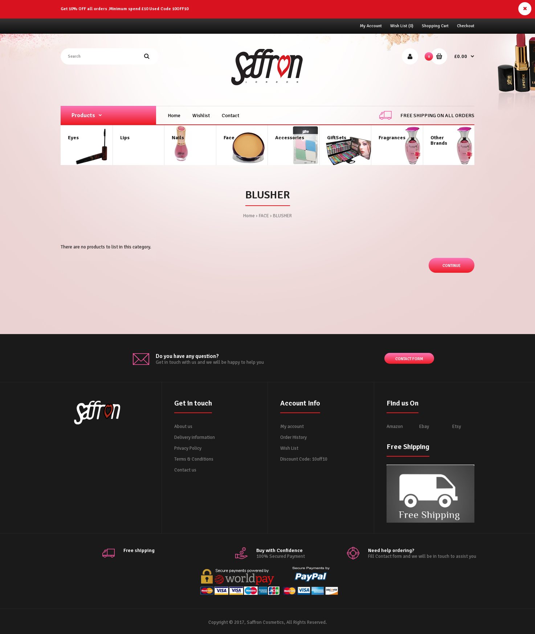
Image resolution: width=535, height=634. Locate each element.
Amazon (395, 426)
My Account (371, 26)
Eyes (73, 138)
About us (183, 426)
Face (229, 138)
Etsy (456, 426)
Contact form (409, 359)
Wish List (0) (401, 26)
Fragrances (392, 138)
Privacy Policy (187, 448)
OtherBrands (438, 140)
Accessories (289, 138)
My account (292, 426)
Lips (125, 138)
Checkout (465, 26)
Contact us (185, 470)
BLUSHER (282, 216)
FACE (264, 216)
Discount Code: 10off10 (303, 459)
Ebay (424, 426)
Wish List (289, 448)
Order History (293, 437)
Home (249, 216)
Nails (178, 138)
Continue (451, 265)
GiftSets (336, 138)
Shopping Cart (435, 26)
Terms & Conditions (193, 459)
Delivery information (194, 437)
